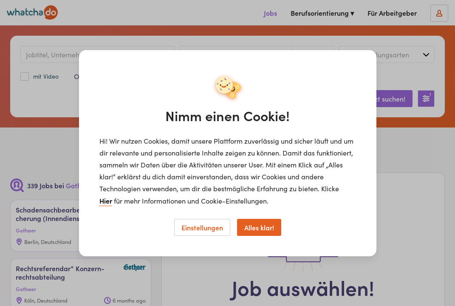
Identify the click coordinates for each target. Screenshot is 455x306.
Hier (105, 200)
